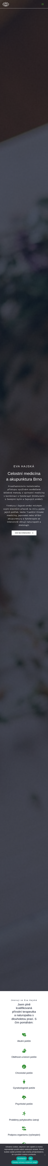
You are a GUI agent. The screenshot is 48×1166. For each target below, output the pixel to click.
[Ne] (45, 1155)
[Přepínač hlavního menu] (42, 4)
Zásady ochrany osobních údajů (24, 1162)
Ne (31, 1158)
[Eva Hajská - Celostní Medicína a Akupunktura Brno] (6, 4)
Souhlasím (22, 1158)
